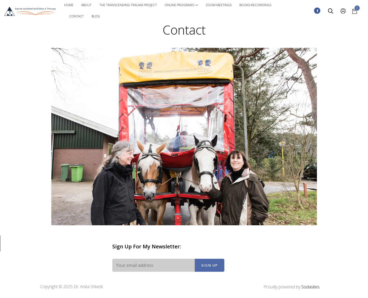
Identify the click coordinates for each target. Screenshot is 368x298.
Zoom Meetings (219, 5)
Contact (76, 16)
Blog (96, 16)
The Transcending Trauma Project (128, 5)
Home (68, 5)
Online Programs (181, 5)
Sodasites (310, 287)
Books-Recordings (255, 5)
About (86, 5)
